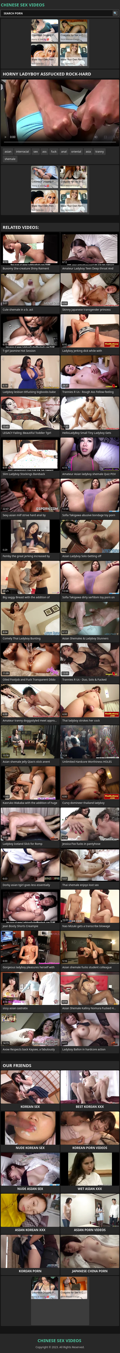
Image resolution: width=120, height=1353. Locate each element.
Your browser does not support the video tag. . (60, 113)
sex (36, 151)
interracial (22, 151)
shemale (10, 159)
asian (8, 151)
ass (44, 151)
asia (88, 151)
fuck (54, 151)
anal (64, 151)
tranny (99, 151)
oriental (76, 151)
